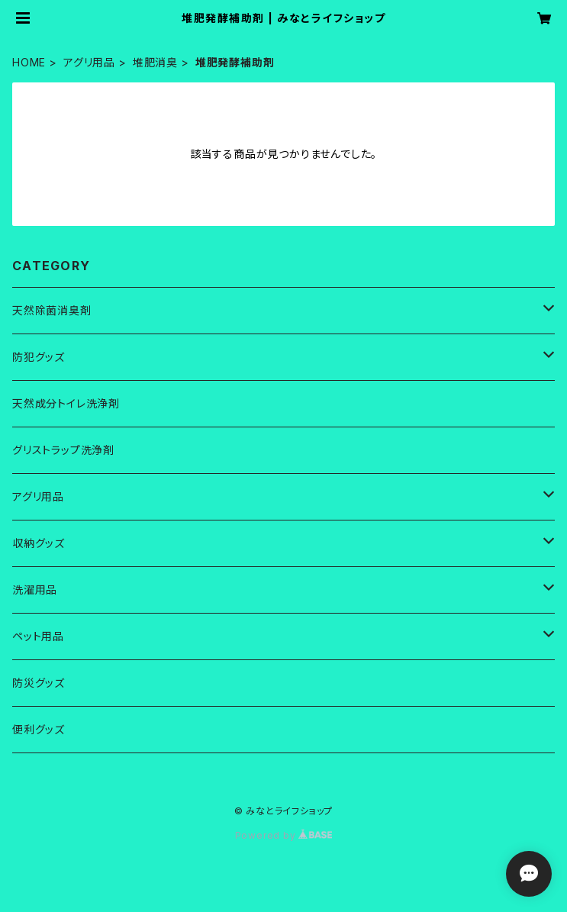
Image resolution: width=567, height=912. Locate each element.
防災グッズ (38, 682)
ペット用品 (38, 636)
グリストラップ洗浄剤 (63, 449)
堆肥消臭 (155, 62)
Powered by (284, 835)
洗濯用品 (34, 589)
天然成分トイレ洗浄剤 (66, 403)
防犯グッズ (38, 356)
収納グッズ (38, 543)
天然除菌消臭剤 (52, 310)
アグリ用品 (89, 62)
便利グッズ (38, 729)
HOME (29, 62)
